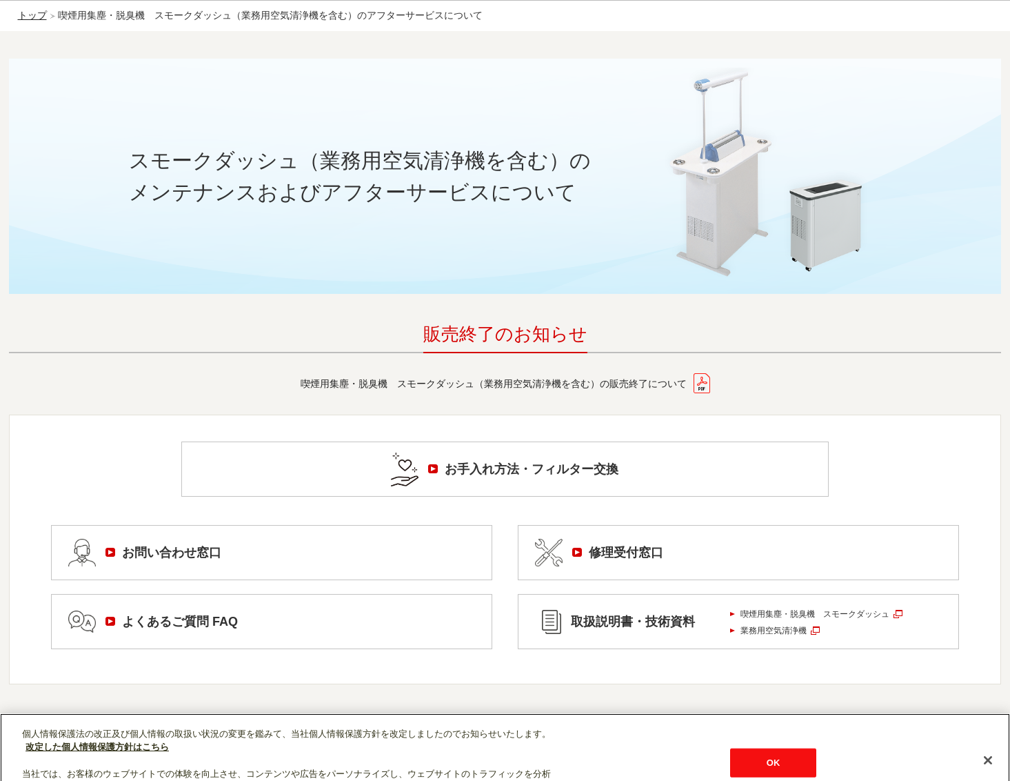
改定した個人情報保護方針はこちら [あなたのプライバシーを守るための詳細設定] (97, 760)
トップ (32, 15)
